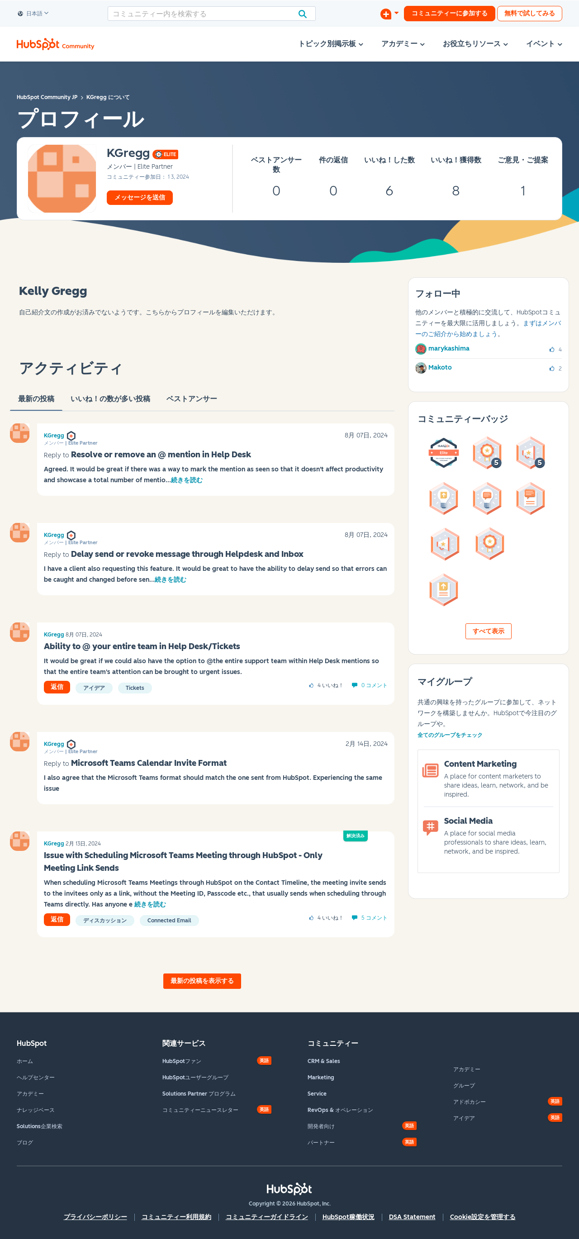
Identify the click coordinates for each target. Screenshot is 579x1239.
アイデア (94, 688)
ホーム (25, 1061)
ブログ (25, 1142)
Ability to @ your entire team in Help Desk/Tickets (142, 646)
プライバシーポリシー (95, 1217)
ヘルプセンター (36, 1077)
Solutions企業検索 (39, 1126)
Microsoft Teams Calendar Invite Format (149, 763)
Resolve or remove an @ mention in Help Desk (161, 455)
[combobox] (212, 13)
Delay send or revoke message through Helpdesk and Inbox (187, 554)
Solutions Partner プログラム (199, 1094)
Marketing (321, 1077)
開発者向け (321, 1126)
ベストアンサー (191, 402)
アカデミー (30, 1094)
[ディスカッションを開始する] (389, 13)
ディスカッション (105, 920)
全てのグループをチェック (450, 735)
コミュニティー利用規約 (176, 1217)
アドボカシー (469, 1102)
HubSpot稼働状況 (349, 1217)
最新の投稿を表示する (202, 981)
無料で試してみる (529, 13)
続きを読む (187, 480)
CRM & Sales (324, 1061)
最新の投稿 (36, 402)
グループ (464, 1085)
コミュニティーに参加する (450, 13)
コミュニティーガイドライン (267, 1217)
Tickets (135, 688)
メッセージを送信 (139, 197)
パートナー (321, 1142)
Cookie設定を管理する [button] (483, 1217)
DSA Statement (412, 1217)
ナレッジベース (36, 1110)
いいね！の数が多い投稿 (110, 402)
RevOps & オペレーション (340, 1110)
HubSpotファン (181, 1061)
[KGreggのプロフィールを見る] (128, 153)
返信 (57, 687)
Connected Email (169, 920)
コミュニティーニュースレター (200, 1110)
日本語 (30, 14)
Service (317, 1094)
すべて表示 (488, 631)
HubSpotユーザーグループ (195, 1077)
